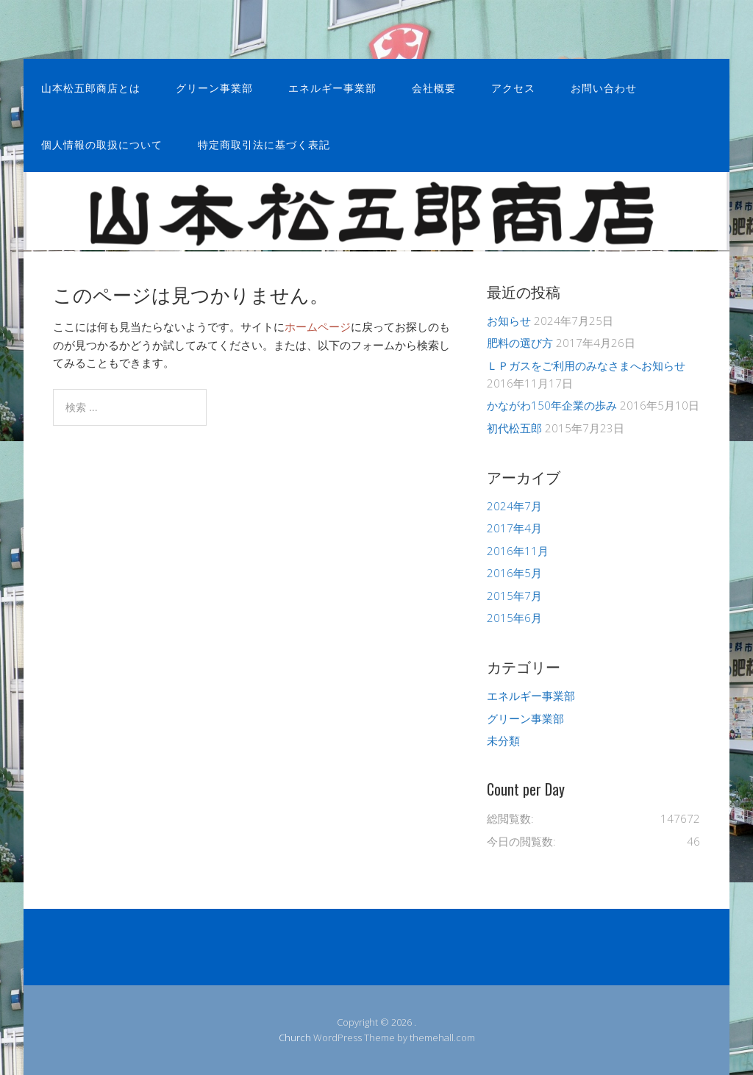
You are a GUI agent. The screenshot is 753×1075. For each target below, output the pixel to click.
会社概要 (434, 87)
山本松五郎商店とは (90, 87)
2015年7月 (514, 595)
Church (295, 1037)
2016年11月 (518, 550)
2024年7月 (514, 506)
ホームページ (318, 326)
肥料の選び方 (520, 342)
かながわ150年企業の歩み (552, 405)
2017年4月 (514, 528)
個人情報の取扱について (102, 143)
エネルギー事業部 (332, 87)
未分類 (503, 740)
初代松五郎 (514, 428)
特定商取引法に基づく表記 (264, 143)
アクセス (513, 87)
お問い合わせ (604, 87)
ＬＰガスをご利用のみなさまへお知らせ (586, 365)
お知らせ (509, 320)
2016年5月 (514, 572)
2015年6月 (514, 617)
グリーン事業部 (214, 87)
